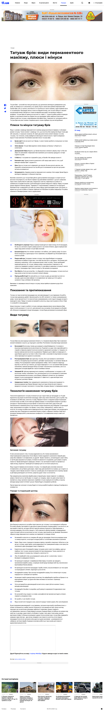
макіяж (20, 659)
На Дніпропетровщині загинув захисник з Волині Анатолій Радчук (63, 698)
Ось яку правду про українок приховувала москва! (83, 158)
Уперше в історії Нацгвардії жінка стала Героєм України (85, 146)
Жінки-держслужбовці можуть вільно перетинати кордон (86, 134)
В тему (77, 130)
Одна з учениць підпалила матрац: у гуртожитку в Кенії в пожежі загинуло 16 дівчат (26, 699)
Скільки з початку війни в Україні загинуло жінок (84, 164)
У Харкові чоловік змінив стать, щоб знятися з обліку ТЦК (85, 170)
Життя (55, 3)
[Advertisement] (52, 34)
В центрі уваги (44, 3)
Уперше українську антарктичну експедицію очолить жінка (84, 183)
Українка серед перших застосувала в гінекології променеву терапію (86, 189)
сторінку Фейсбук (35, 653)
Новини (17, 3)
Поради (63, 3)
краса (16, 659)
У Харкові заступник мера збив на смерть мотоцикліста (81, 698)
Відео (33, 3)
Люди (26, 3)
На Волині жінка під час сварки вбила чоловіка (86, 152)
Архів (72, 3)
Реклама (13, 709)
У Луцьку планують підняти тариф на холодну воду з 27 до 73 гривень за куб (9, 698)
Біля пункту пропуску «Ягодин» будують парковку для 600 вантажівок (45, 698)
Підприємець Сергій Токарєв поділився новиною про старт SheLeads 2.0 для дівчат (83, 177)
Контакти (23, 709)
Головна (4, 709)
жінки (23, 659)
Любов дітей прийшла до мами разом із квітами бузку (86, 140)
